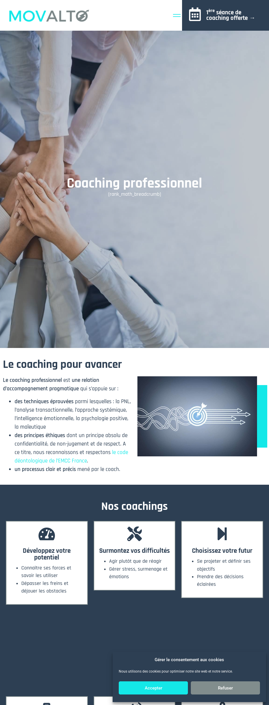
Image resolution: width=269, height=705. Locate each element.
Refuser (225, 688)
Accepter (153, 688)
